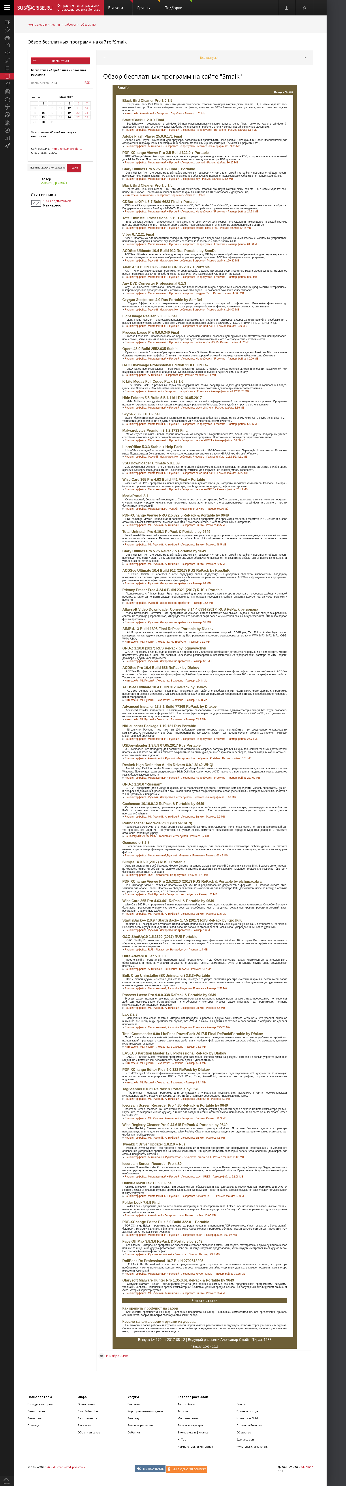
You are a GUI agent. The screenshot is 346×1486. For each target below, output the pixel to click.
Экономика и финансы (193, 1432)
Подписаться (60, 61)
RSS (87, 82)
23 (43, 117)
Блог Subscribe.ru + (91, 1411)
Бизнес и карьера (190, 1425)
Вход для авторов (40, 1404)
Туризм (183, 1411)
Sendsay (133, 1418)
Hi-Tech (183, 1439)
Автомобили (186, 1404)
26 (69, 117)
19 (69, 113)
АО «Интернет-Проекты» (66, 1467)
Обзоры (70, 25)
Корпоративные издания (145, 1411)
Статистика (43, 195)
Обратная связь (89, 1432)
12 (69, 108)
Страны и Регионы (250, 1425)
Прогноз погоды (248, 1411)
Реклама (134, 1404)
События (134, 1432)
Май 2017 (66, 97)
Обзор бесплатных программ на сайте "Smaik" (78, 42)
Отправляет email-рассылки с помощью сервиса (78, 7)
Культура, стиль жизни (253, 1446)
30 (43, 122)
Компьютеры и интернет (44, 25)
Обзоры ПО (88, 25)
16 (43, 113)
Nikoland (307, 1467)
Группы (148, 5)
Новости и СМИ (247, 1418)
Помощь (33, 1425)
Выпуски (120, 5)
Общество (244, 1432)
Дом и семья (245, 1439)
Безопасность (88, 1418)
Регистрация (36, 1411)
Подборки (178, 5)
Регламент (35, 1418)
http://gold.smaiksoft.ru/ (67, 149)
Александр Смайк (54, 183)
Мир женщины (188, 1418)
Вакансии (84, 1425)
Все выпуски (209, 57)
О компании (86, 1404)
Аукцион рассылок (140, 1425)
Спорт (241, 1404)
